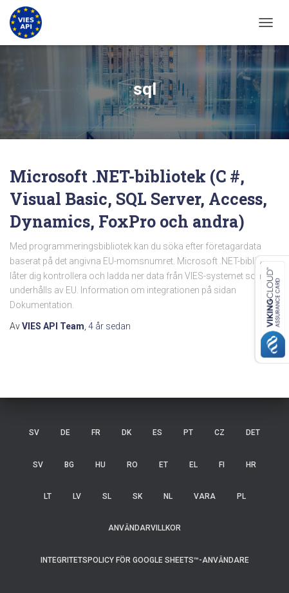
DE (65, 432)
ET (163, 464)
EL (193, 464)
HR (251, 464)
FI (222, 464)
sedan (109, 326)
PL (241, 496)
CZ (219, 432)
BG (69, 464)
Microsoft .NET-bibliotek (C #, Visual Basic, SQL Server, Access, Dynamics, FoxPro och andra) (138, 199)
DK (126, 432)
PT (188, 432)
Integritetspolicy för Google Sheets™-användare (145, 560)
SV (34, 432)
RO (132, 464)
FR (95, 432)
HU (100, 464)
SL (106, 496)
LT (47, 496)
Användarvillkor (144, 527)
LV (77, 496)
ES (157, 432)
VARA (205, 496)
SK (137, 496)
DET (253, 432)
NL (167, 496)
